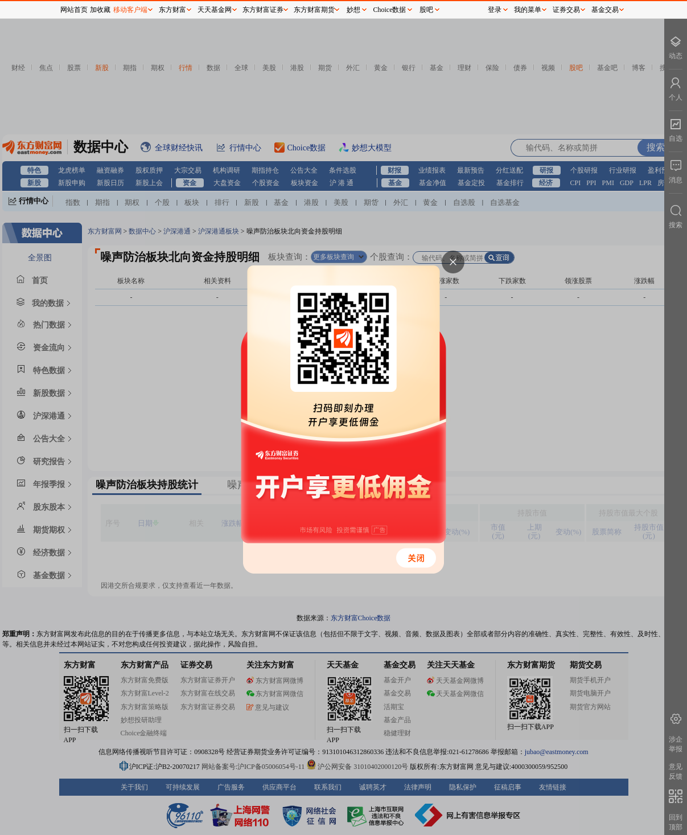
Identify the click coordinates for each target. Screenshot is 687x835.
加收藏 (100, 10)
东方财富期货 (314, 10)
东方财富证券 (262, 10)
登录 (494, 10)
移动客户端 (130, 10)
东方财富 (172, 10)
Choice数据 (389, 10)
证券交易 (566, 10)
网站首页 (74, 10)
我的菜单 (527, 10)
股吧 (426, 10)
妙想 (353, 10)
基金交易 (605, 10)
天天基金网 (215, 10)
